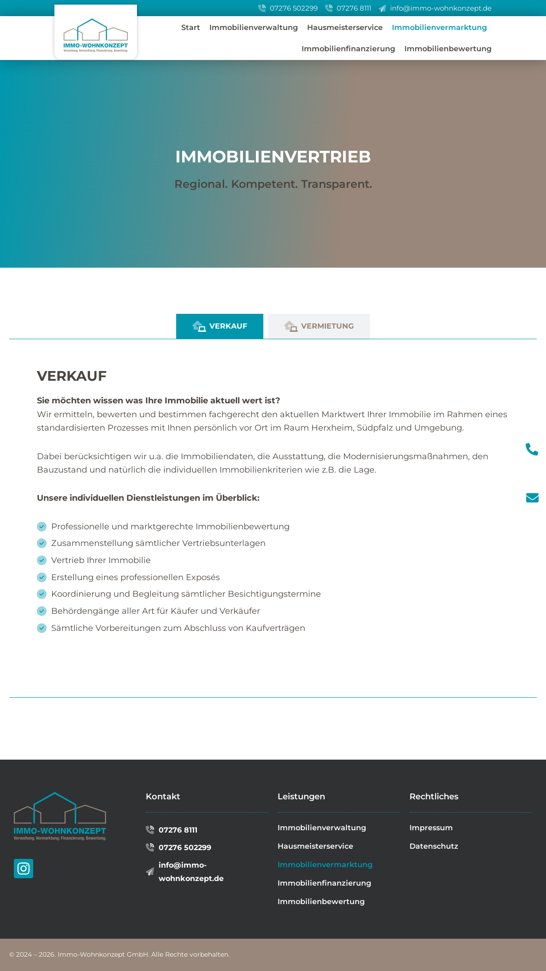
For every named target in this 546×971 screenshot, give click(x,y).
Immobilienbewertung (448, 48)
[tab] (219, 326)
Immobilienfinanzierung (348, 48)
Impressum (431, 827)
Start (190, 27)
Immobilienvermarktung (439, 27)
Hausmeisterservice (345, 27)
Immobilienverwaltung (253, 27)
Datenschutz (434, 846)
